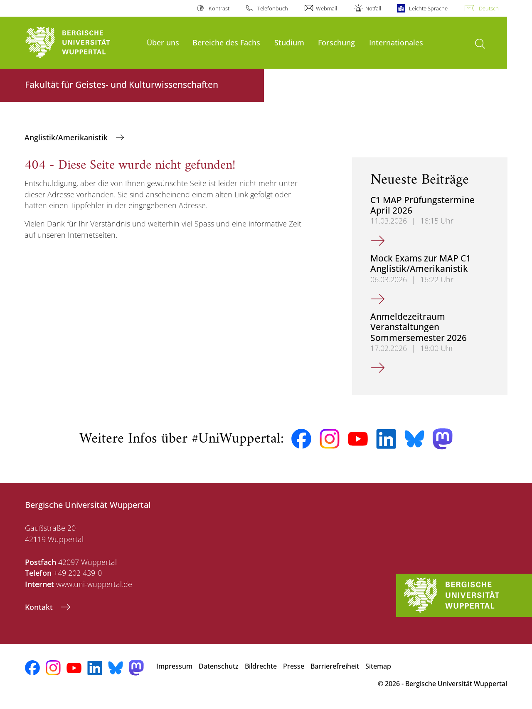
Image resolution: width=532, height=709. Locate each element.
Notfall (373, 8)
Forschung (336, 42)
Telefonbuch (272, 8)
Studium (289, 42)
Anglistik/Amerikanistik (67, 137)
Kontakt (40, 607)
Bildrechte (261, 666)
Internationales (396, 42)
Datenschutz (219, 666)
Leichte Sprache (428, 8)
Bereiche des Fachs (226, 42)
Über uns (163, 42)
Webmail (326, 8)
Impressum (174, 666)
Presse (293, 666)
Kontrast (219, 8)
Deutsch (489, 8)
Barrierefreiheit (334, 666)
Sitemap (378, 666)
